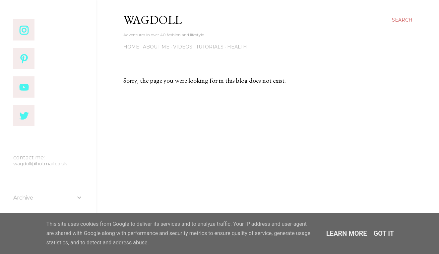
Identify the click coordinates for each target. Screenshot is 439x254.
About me (156, 47)
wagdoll (152, 20)
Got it (384, 233)
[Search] (402, 20)
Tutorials (209, 47)
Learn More (346, 233)
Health (237, 47)
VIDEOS (182, 47)
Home (131, 47)
